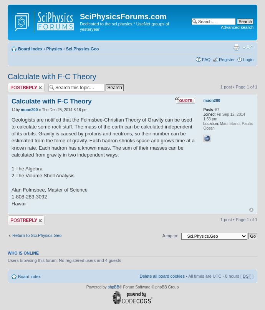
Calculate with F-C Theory (52, 76)
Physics (54, 49)
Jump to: (170, 235)
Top (251, 210)
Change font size (247, 47)
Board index (30, 49)
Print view (236, 47)
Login (248, 59)
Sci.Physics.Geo (82, 49)
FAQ (206, 59)
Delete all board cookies (161, 276)
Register (227, 59)
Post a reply (26, 87)
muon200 (29, 110)
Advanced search (237, 27)
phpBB (113, 287)
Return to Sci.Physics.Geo (36, 235)
